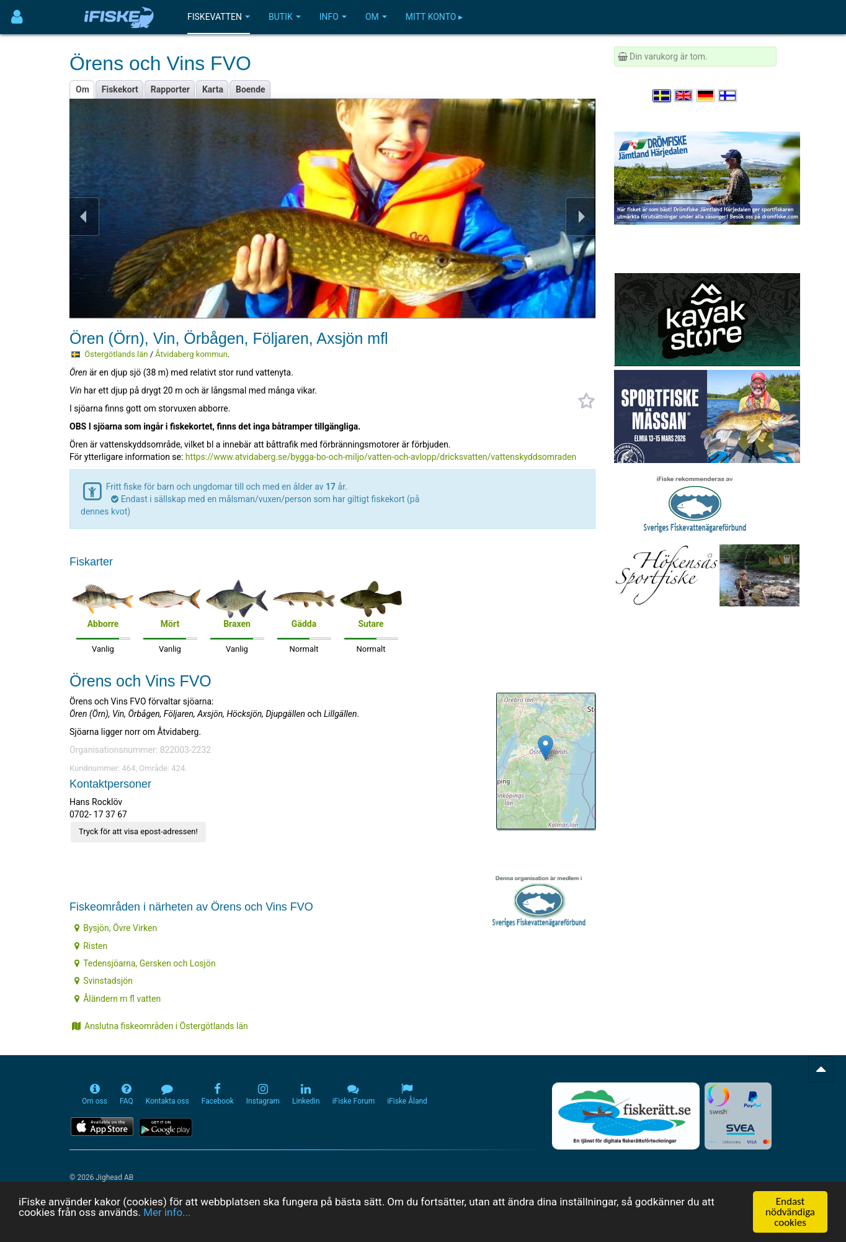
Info (333, 17)
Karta (212, 89)
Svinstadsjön (103, 981)
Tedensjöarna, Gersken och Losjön (144, 963)
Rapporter (170, 89)
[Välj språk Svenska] (662, 96)
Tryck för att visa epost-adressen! (138, 831)
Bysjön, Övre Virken (115, 928)
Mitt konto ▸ (434, 17)
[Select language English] (684, 96)
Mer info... (166, 1213)
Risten (90, 946)
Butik (285, 17)
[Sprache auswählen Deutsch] (706, 96)
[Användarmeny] (17, 17)
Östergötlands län (116, 354)
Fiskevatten (218, 17)
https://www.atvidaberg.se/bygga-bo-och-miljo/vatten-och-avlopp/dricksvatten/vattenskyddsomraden (380, 457)
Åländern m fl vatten (117, 999)
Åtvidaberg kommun (191, 354)
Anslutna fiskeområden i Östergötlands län (160, 1026)
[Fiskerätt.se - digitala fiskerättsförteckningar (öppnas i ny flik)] (626, 1116)
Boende (250, 89)
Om (376, 17)
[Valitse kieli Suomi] (728, 96)
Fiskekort (120, 89)
